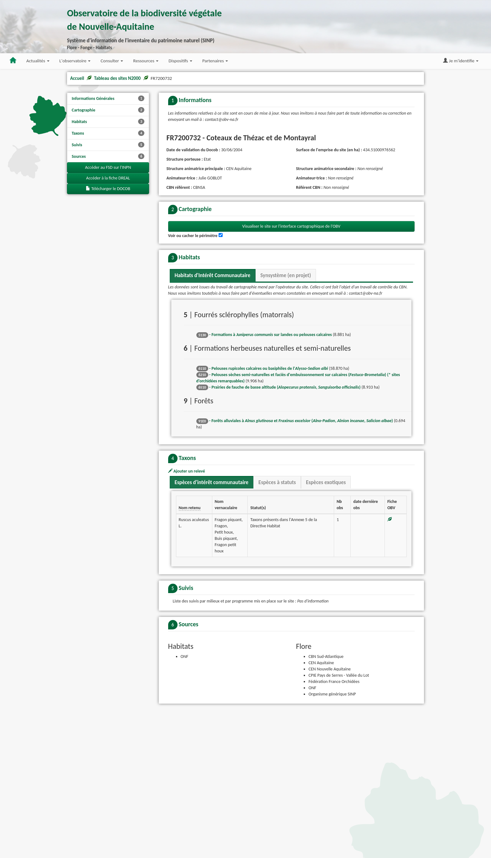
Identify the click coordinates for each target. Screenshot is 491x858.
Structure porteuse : (185, 159)
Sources (108, 156)
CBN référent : (179, 187)
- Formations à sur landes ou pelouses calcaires (264, 457)
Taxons (108, 133)
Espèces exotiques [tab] (326, 605)
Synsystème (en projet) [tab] (286, 398)
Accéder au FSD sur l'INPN (108, 167)
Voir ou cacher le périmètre (193, 358)
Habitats (108, 121)
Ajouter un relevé (186, 594)
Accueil (77, 78)
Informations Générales (108, 98)
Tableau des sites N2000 (117, 78)
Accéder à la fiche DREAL (108, 178)
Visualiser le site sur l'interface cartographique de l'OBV (291, 349)
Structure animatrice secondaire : (326, 168)
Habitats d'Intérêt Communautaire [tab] (213, 398)
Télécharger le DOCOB (108, 188)
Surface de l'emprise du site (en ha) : (329, 149)
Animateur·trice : (182, 178)
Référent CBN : (309, 187)
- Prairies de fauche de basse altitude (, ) (278, 510)
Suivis (108, 144)
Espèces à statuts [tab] (277, 605)
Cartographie (108, 110)
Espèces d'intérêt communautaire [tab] (212, 605)
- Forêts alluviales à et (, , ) (294, 543)
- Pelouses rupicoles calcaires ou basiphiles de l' (262, 491)
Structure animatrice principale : (196, 168)
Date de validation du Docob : (193, 149)
